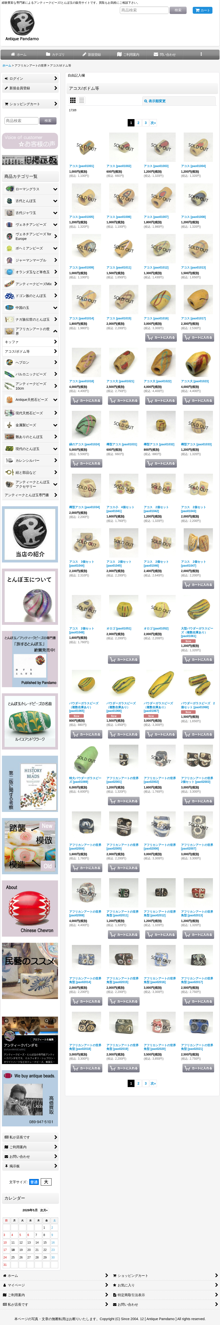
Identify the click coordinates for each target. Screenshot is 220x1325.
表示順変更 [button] (155, 101)
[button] (201, 55)
